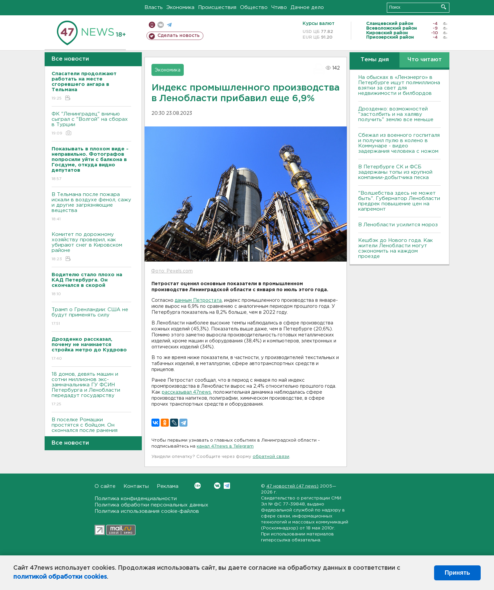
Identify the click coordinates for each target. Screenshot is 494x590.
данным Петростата (198, 300)
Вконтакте (197, 486)
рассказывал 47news (186, 392)
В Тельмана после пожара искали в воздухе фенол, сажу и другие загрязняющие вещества (91, 207)
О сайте (105, 486)
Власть (153, 7)
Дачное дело (307, 7)
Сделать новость (178, 36)
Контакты (136, 486)
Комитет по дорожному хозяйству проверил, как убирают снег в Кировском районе (91, 247)
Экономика (180, 7)
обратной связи (271, 457)
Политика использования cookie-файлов (147, 511)
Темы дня (375, 59)
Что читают (424, 59)
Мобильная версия (152, 25)
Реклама (167, 486)
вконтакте (160, 25)
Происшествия (217, 7)
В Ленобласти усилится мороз (398, 225)
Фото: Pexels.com (172, 271)
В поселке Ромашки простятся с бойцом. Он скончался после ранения (91, 430)
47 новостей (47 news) (292, 486)
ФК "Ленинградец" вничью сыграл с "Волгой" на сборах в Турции (91, 124)
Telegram (227, 486)
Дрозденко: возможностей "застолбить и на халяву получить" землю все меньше (395, 114)
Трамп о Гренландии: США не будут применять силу (91, 316)
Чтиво (279, 7)
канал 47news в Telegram (225, 446)
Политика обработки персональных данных (151, 505)
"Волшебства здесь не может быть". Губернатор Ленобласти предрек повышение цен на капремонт (399, 201)
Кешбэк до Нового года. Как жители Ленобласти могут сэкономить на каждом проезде (395, 248)
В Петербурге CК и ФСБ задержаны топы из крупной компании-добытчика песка (395, 172)
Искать (443, 6)
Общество (254, 7)
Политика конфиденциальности (136, 498)
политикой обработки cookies (60, 577)
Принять (457, 572)
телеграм (169, 25)
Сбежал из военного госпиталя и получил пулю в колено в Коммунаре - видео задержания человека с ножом (399, 143)
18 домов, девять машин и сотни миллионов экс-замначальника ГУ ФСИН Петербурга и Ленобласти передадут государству (91, 389)
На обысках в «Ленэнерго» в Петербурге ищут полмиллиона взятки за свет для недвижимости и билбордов (399, 85)
